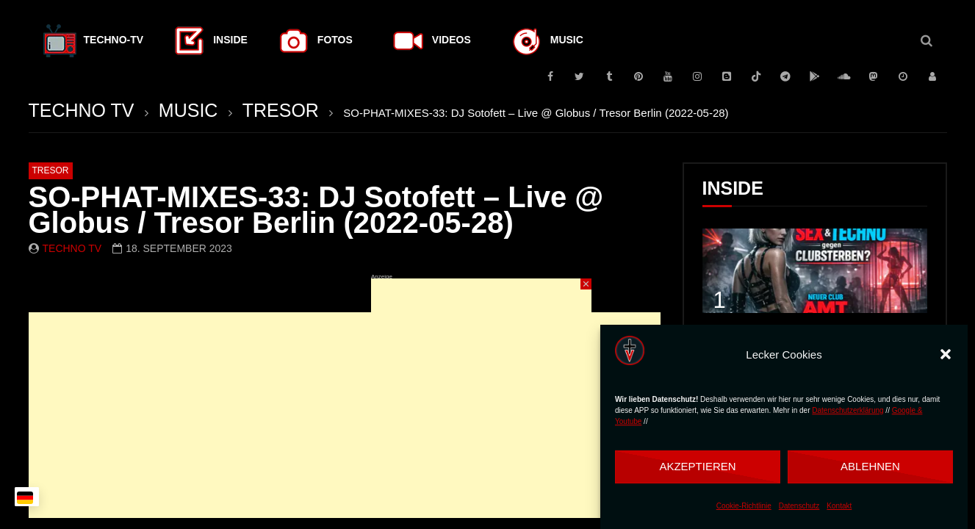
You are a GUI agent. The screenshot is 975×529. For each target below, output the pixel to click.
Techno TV (72, 248)
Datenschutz (799, 506)
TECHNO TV (81, 110)
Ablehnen (870, 466)
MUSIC (188, 110)
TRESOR (280, 110)
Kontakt (839, 506)
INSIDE (732, 188)
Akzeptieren (697, 466)
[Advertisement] (345, 415)
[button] (945, 354)
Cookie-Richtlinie (743, 506)
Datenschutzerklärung (847, 410)
